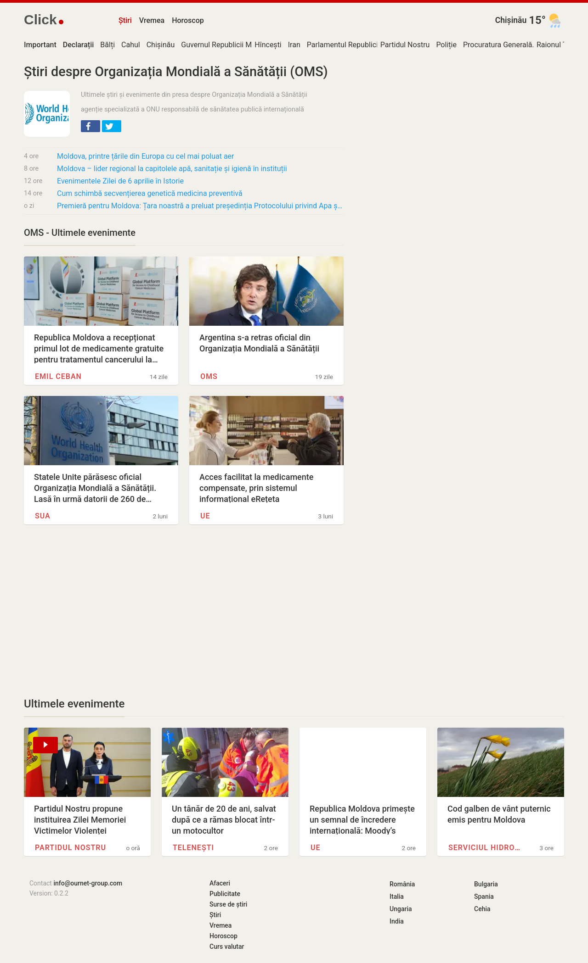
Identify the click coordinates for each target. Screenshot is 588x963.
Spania (484, 896)
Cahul (130, 44)
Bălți (107, 44)
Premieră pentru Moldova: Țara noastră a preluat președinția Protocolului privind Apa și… (200, 205)
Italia (397, 896)
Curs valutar (226, 946)
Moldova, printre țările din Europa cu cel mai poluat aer (145, 156)
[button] (90, 126)
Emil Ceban (58, 376)
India (397, 921)
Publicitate (224, 893)
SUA (43, 516)
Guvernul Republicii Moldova (227, 44)
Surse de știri (228, 904)
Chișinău (511, 20)
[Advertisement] (184, 610)
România (402, 884)
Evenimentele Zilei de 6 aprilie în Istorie (120, 181)
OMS (209, 376)
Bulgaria (486, 884)
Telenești (193, 847)
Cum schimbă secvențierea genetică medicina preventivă (150, 193)
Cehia (482, 909)
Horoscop (188, 20)
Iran (294, 44)
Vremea (151, 20)
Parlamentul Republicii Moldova (358, 44)
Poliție (446, 44)
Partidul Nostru (405, 44)
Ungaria (401, 909)
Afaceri (219, 883)
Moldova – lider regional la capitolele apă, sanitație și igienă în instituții (172, 168)
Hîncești (267, 44)
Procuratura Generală (497, 44)
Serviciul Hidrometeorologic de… (485, 847)
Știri (125, 20)
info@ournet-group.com (87, 883)
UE (205, 516)
